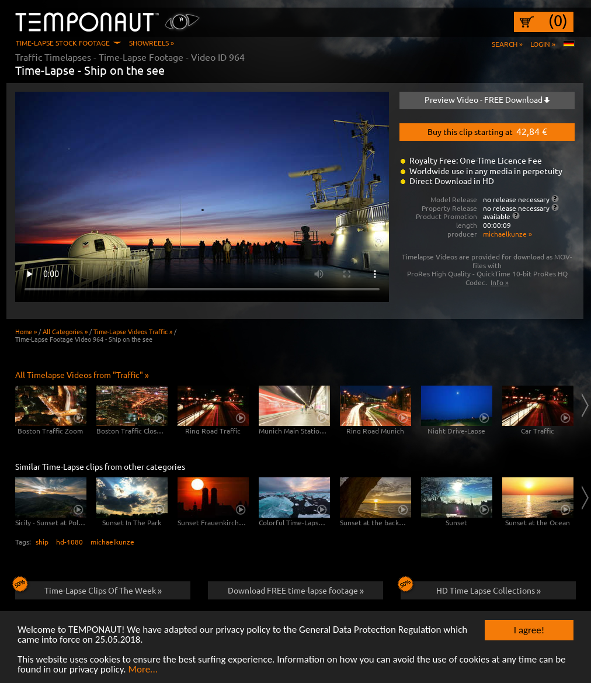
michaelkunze (112, 541)
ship (42, 541)
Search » (507, 43)
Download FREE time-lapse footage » (296, 590)
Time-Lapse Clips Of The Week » (88, 588)
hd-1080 (69, 541)
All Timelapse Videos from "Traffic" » (82, 374)
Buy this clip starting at (487, 131)
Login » (542, 43)
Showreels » (151, 42)
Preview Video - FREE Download (487, 99)
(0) (558, 20)
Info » (500, 282)
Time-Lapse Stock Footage (63, 42)
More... (143, 670)
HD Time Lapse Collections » (471, 588)
